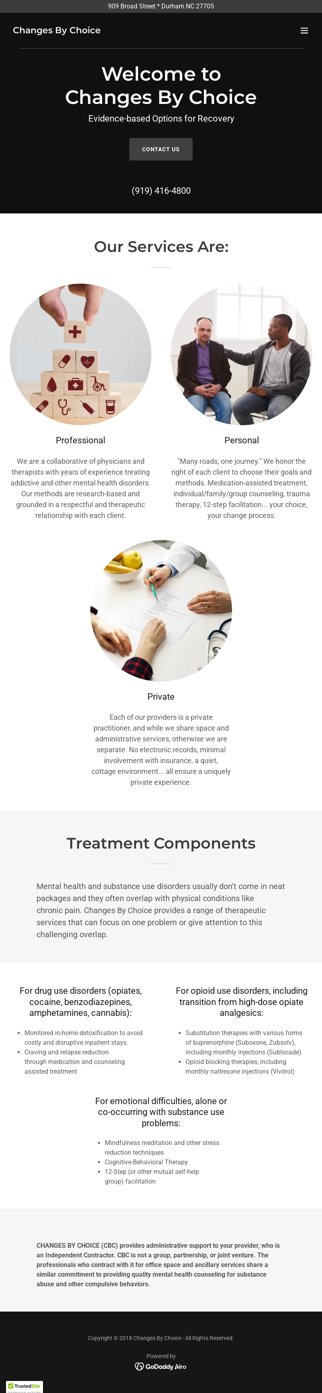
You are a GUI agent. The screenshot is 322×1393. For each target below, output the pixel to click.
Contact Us (161, 149)
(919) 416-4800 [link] (161, 191)
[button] (304, 30)
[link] (57, 31)
